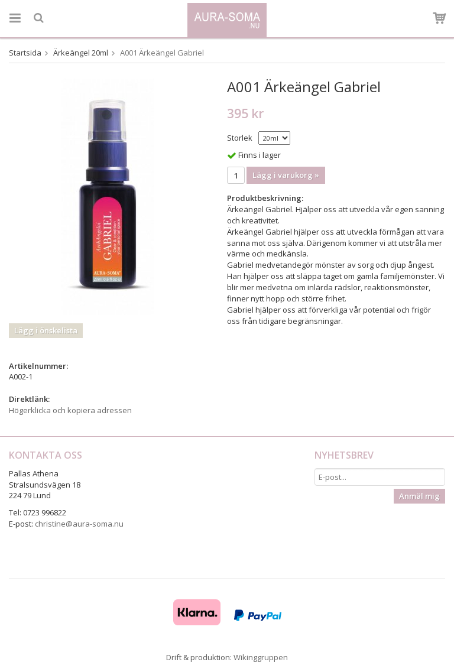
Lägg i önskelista (45, 330)
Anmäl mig (419, 496)
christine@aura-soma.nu (79, 523)
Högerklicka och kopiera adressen (70, 410)
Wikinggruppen (261, 657)
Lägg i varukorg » (285, 175)
